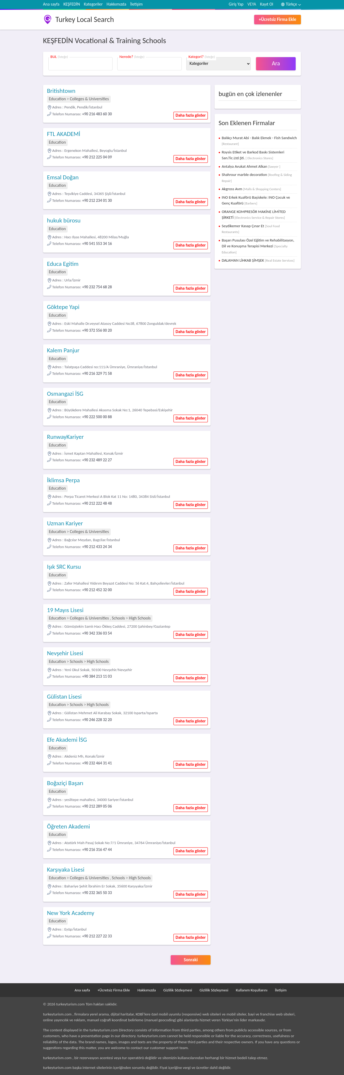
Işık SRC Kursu (64, 566)
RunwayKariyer (65, 436)
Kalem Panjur (63, 350)
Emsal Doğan (63, 177)
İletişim (136, 4)
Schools (118, 618)
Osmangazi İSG (65, 393)
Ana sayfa (51, 4)
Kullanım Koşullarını (251, 990)
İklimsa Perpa (63, 480)
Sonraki (191, 960)
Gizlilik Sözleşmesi (177, 990)
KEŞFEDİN (71, 4)
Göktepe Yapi (63, 307)
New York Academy (70, 913)
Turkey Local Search (84, 19)
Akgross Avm (251, 188)
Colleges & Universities (89, 98)
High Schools (140, 618)
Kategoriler (93, 4)
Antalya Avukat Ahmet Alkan (251, 166)
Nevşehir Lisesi (65, 653)
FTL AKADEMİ (63, 134)
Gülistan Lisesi (64, 696)
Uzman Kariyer (65, 523)
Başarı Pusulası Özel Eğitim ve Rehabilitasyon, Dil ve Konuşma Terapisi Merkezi (258, 246)
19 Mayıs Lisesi (65, 610)
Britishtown (61, 90)
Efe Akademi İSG (67, 739)
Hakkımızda (116, 4)
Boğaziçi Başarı (65, 783)
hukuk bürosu (64, 220)
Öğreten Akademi (68, 826)
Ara (276, 63)
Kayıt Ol (266, 4)
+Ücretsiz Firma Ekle (277, 19)
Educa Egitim (62, 263)
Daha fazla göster (191, 115)
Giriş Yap (236, 4)
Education (57, 98)
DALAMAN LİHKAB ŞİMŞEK (258, 260)
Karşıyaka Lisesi (66, 869)
